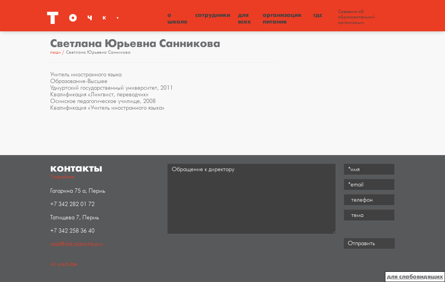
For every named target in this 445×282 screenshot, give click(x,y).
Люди (55, 52)
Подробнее (62, 177)
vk (53, 264)
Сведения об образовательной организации (356, 17)
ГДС (317, 15)
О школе (177, 18)
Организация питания (282, 18)
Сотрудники (212, 15)
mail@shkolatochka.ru (77, 244)
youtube (67, 264)
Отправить (361, 243)
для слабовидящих (415, 276)
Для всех (244, 18)
